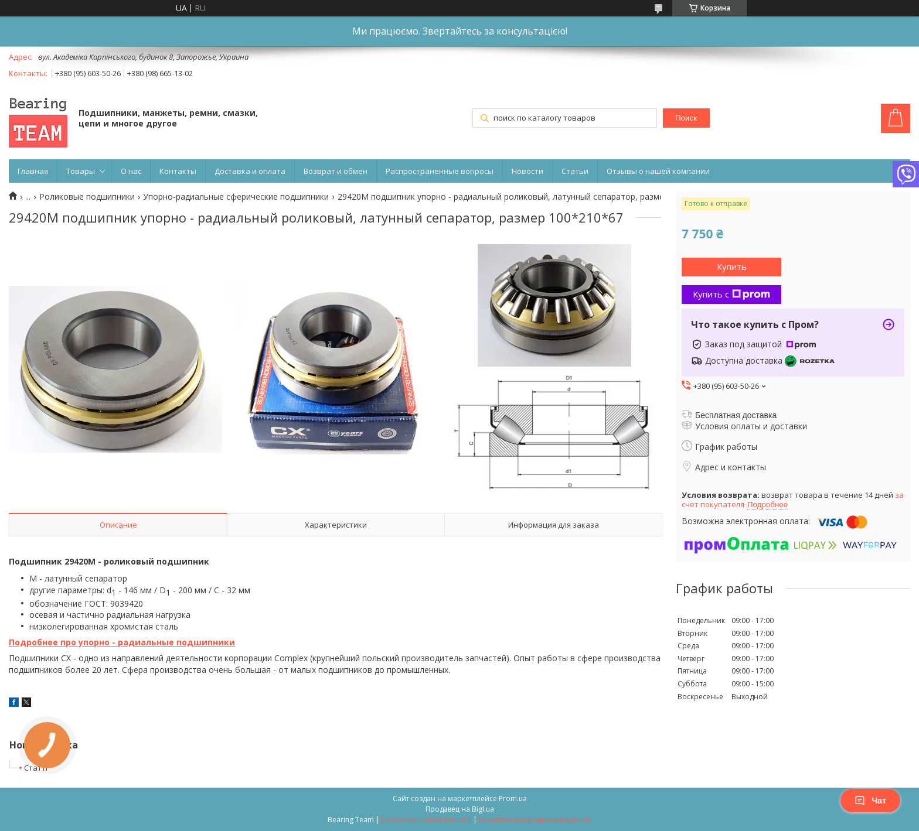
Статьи (574, 171)
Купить (732, 266)
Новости (527, 171)
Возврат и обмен (335, 171)
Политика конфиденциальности (535, 820)
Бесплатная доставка (736, 415)
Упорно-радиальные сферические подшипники (236, 196)
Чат (870, 800)
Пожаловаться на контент (426, 820)
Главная (33, 171)
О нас (131, 171)
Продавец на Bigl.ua (460, 809)
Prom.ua (513, 798)
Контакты (177, 171)
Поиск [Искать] (686, 118)
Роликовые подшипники (87, 196)
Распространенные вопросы (439, 171)
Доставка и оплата (250, 171)
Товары (80, 171)
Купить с (731, 294)
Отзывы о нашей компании (658, 171)
